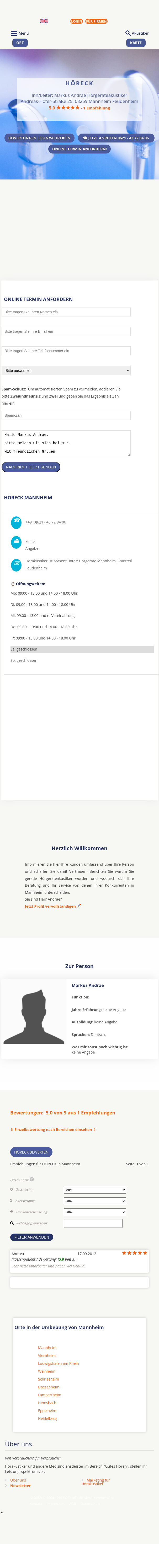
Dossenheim (48, 1390)
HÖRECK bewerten (31, 1156)
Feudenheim (36, 571)
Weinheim (46, 1375)
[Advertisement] (79, 220)
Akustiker (140, 33)
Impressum (55, 1507)
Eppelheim (47, 1414)
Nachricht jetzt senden (31, 471)
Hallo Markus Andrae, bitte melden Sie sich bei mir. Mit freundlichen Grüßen (66, 445)
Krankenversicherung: (31, 1216)
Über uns (18, 1484)
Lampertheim (49, 1398)
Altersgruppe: (25, 1205)
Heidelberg (47, 1422)
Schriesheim (48, 1383)
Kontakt (36, 1507)
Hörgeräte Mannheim (97, 564)
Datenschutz (90, 1507)
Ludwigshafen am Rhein (58, 1367)
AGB (72, 1507)
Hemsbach (47, 1406)
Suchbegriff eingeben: (31, 1227)
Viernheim (47, 1359)
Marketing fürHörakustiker (95, 1486)
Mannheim (47, 1351)
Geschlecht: (24, 1193)
